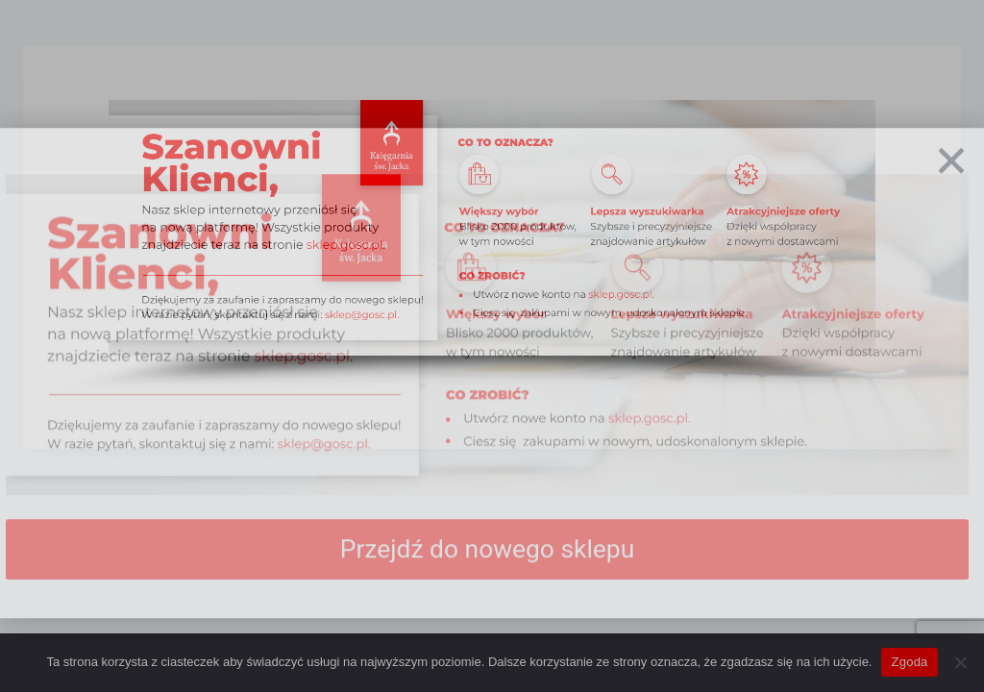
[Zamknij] (951, 186)
